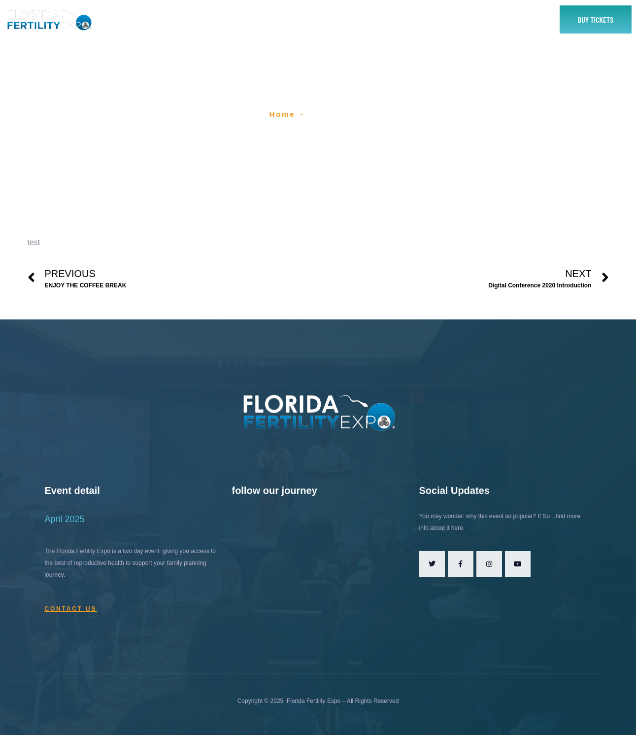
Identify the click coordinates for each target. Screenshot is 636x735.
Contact (418, 19)
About (217, 19)
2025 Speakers (356, 19)
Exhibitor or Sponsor (279, 19)
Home (176, 19)
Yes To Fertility (474, 19)
